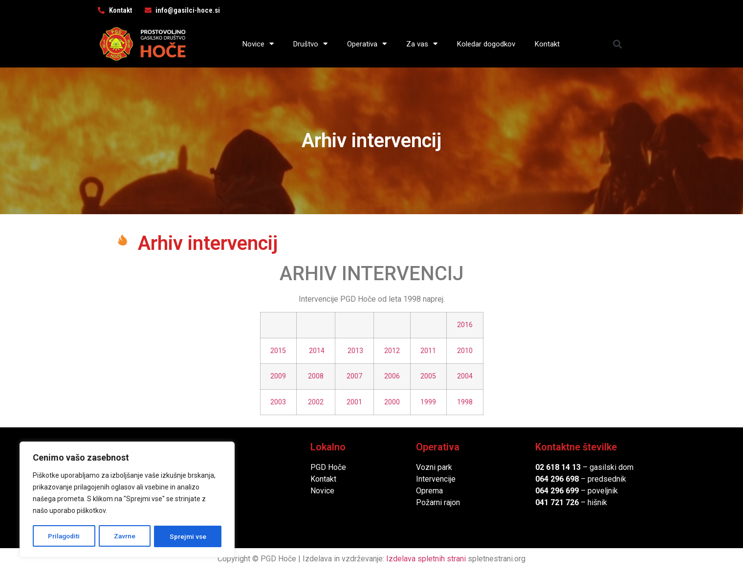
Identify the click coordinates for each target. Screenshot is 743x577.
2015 (278, 351)
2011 (428, 351)
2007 (354, 376)
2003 (278, 402)
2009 (278, 376)
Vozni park (434, 467)
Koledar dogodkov (486, 44)
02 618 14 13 (558, 467)
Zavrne (125, 536)
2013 (355, 351)
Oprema (429, 490)
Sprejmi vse (188, 536)
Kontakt (547, 44)
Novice (258, 43)
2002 (316, 402)
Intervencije (436, 479)
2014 (317, 351)
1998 (465, 402)
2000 (392, 402)
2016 (465, 325)
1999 (428, 402)
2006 (392, 376)
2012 (392, 351)
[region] (127, 500)
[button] (618, 44)
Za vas (421, 43)
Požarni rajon (438, 502)
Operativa (367, 43)
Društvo (310, 43)
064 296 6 (552, 479)
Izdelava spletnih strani (426, 558)
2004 (465, 376)
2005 (428, 376)
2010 (465, 351)
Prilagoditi (64, 536)
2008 (316, 376)
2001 (354, 402)
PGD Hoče (328, 467)
